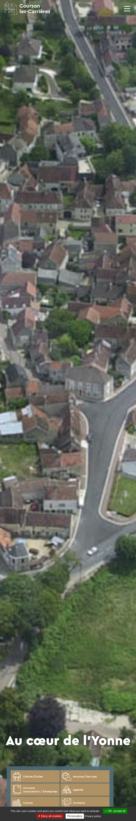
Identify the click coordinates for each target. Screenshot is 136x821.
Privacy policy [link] (93, 816)
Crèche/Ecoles (27, 776)
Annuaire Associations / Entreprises (34, 789)
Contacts (73, 802)
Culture (22, 802)
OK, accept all (115, 810)
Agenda (72, 789)
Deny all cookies (50, 816)
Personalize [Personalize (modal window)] (74, 816)
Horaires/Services (79, 776)
